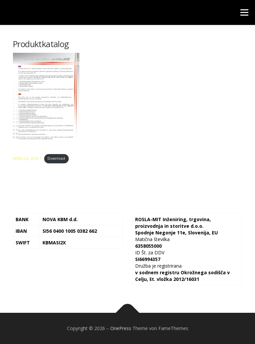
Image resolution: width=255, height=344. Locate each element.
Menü (244, 12)
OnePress (120, 328)
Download (56, 158)
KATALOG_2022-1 (27, 158)
